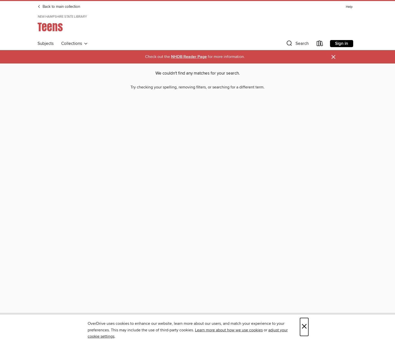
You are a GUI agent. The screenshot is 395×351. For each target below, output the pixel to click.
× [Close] (304, 327)
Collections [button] (74, 43)
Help (349, 7)
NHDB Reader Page (189, 56)
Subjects (46, 43)
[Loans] (319, 44)
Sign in (341, 43)
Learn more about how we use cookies (229, 330)
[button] (297, 44)
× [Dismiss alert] (333, 57)
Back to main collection (59, 7)
